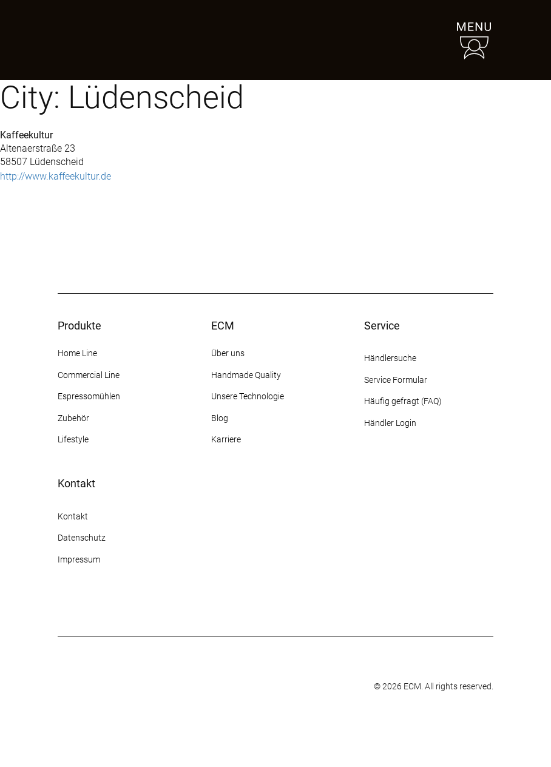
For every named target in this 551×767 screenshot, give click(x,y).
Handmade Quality (246, 375)
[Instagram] (65, 605)
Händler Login (390, 423)
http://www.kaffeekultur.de (55, 176)
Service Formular (395, 380)
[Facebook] (86, 605)
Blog (219, 418)
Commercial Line (89, 375)
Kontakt (74, 516)
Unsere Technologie (247, 396)
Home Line (77, 353)
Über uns (228, 353)
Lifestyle (73, 439)
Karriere (226, 439)
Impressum (79, 559)
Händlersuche (390, 358)
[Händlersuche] (418, 40)
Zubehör (73, 418)
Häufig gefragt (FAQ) (403, 401)
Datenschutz (82, 537)
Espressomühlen (89, 396)
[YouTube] (130, 605)
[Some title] (246, 687)
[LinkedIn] (152, 605)
